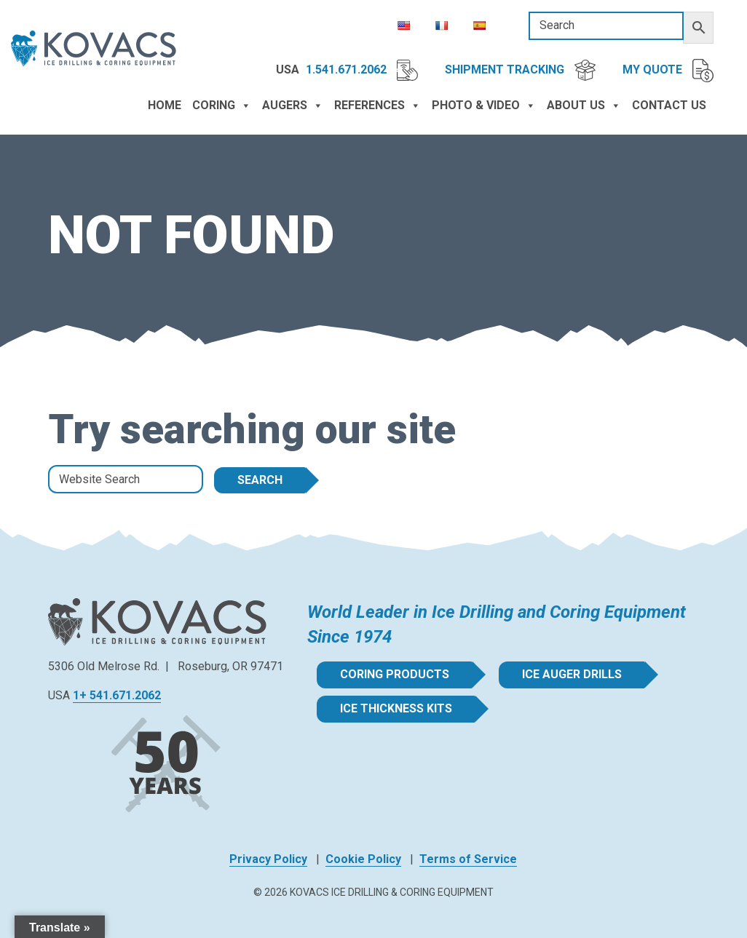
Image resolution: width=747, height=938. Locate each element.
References (377, 105)
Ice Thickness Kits (396, 708)
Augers (292, 105)
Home (164, 105)
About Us (584, 105)
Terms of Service (468, 859)
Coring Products (394, 674)
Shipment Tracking (520, 70)
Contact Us (669, 105)
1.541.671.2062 (362, 70)
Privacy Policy (268, 859)
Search (259, 480)
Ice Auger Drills (572, 674)
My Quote (668, 70)
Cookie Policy (363, 859)
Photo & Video (484, 105)
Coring (221, 105)
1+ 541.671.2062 (117, 695)
